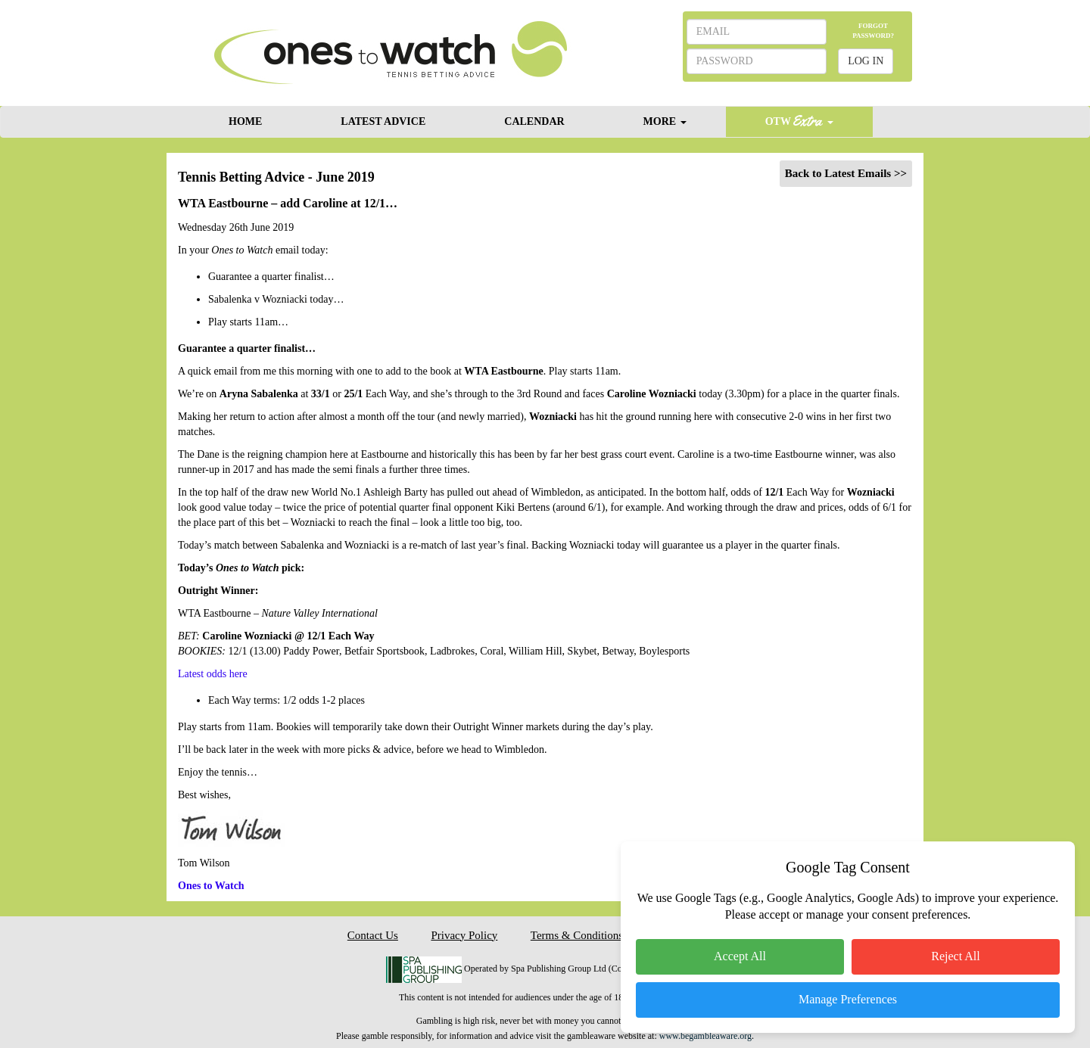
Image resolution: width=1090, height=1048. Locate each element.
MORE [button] (665, 121)
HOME (245, 121)
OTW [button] (799, 120)
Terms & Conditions (577, 935)
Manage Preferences (848, 999)
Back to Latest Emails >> (846, 173)
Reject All (955, 956)
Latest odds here (213, 673)
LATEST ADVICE (383, 121)
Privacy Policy (464, 935)
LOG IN (865, 61)
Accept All (740, 956)
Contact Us (372, 935)
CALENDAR (534, 121)
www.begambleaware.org (705, 1036)
